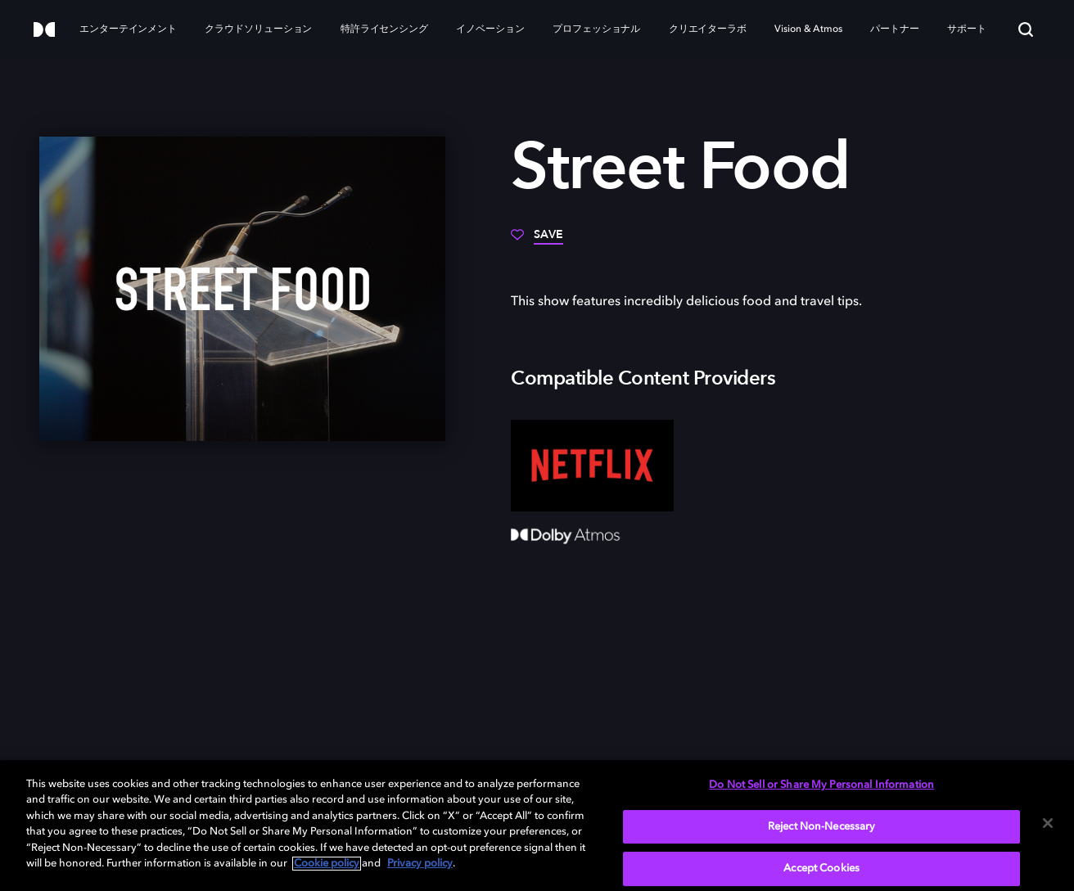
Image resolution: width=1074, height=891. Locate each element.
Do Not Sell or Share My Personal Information (821, 785)
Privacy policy (420, 863)
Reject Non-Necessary (822, 826)
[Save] (537, 240)
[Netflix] (592, 465)
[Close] (1048, 823)
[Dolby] (44, 30)
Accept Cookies (821, 868)
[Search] (1025, 29)
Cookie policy (326, 863)
